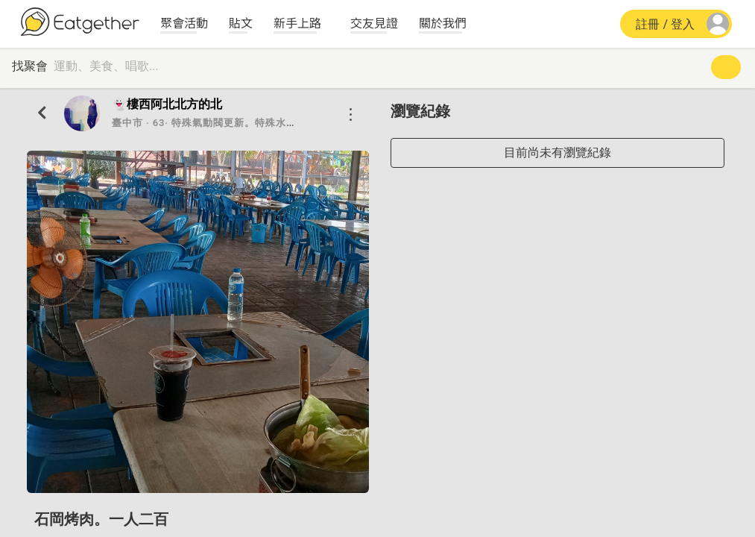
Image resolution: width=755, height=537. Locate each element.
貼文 (241, 22)
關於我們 (443, 22)
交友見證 (374, 22)
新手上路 (297, 22)
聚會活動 (184, 22)
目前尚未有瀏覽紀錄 (557, 152)
